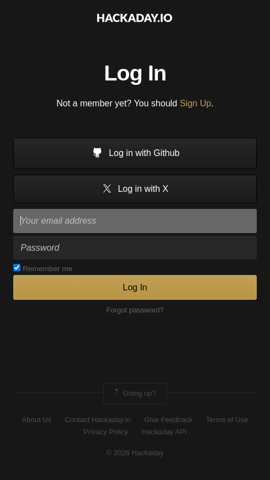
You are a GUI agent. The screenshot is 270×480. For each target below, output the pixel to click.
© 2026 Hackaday (135, 453)
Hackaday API (164, 432)
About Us (36, 420)
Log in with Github (135, 153)
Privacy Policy (105, 432)
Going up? (134, 393)
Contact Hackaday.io (98, 420)
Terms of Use (227, 420)
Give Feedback (168, 420)
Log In (135, 287)
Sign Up (195, 103)
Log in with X (135, 189)
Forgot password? (134, 310)
